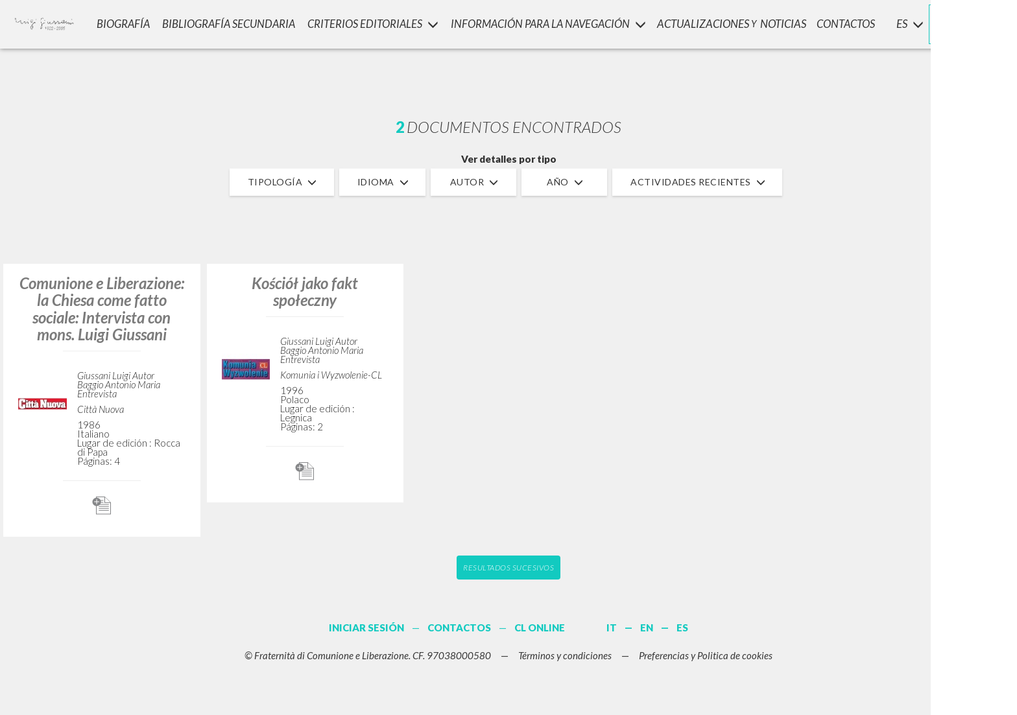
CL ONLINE (539, 627)
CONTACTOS (846, 23)
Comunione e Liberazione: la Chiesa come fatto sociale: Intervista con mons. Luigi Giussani (101, 309)
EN (646, 627)
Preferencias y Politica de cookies (705, 655)
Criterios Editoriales (370, 23)
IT (611, 627)
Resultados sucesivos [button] (508, 567)
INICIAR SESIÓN (953, 23)
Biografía (120, 23)
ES (682, 627)
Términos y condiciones (565, 655)
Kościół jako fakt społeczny (305, 291)
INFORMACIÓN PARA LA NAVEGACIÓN (546, 23)
